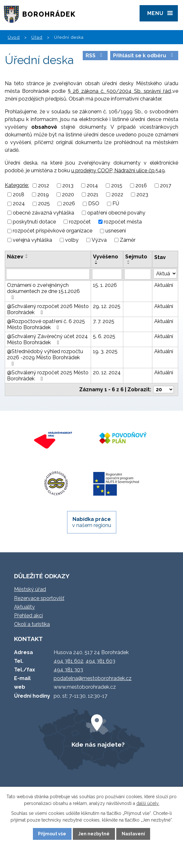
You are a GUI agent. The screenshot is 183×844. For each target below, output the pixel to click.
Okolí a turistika (32, 624)
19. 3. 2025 (105, 351)
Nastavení (133, 833)
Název (15, 257)
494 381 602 (68, 661)
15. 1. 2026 (105, 285)
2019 (43, 194)
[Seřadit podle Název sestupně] (26, 257)
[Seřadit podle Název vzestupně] (26, 255)
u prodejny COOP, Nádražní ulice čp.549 (118, 170)
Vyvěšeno (105, 257)
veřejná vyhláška (32, 240)
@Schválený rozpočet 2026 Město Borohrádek (48, 309)
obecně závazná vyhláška (43, 213)
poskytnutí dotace (34, 222)
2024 (19, 204)
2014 (92, 186)
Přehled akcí (28, 616)
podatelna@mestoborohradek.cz (93, 678)
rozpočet (80, 222)
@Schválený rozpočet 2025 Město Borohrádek (47, 375)
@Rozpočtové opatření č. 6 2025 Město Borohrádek (46, 324)
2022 (117, 194)
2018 (18, 194)
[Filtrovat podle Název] (48, 274)
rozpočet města (123, 222)
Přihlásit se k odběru (144, 56)
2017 (165, 186)
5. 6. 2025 (104, 336)
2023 (142, 194)
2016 (141, 186)
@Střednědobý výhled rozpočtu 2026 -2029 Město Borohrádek (45, 357)
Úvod (14, 37)
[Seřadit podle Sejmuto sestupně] (128, 263)
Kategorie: (17, 185)
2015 (116, 186)
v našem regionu (91, 522)
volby (72, 240)
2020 (68, 194)
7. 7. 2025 (103, 321)
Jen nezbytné (94, 833)
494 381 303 (68, 670)
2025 (44, 204)
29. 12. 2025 (106, 306)
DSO (93, 204)
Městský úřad (30, 589)
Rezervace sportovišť (39, 598)
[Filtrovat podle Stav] (165, 274)
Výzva (99, 240)
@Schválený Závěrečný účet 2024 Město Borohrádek (47, 339)
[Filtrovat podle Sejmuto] (137, 274)
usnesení (115, 231)
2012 (43, 186)
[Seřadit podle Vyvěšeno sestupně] (96, 263)
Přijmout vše (52, 833)
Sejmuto (136, 257)
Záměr (127, 240)
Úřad (36, 37)
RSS (95, 56)
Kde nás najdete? (98, 744)
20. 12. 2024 (107, 372)
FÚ (115, 204)
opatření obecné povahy (116, 213)
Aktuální (163, 285)
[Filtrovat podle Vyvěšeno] (107, 274)
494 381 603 (100, 661)
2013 (67, 186)
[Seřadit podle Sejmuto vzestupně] (128, 261)
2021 (92, 194)
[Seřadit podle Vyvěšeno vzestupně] (96, 261)
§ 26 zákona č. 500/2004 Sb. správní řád (119, 91)
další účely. (147, 803)
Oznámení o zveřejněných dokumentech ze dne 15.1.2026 (43, 291)
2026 (69, 204)
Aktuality (24, 607)
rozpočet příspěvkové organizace (52, 231)
